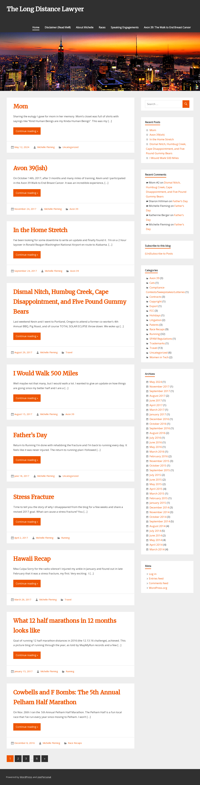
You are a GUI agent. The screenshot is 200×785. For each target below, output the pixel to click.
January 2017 (158, 414)
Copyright (156, 301)
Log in (152, 574)
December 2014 (159, 507)
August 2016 (157, 433)
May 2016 (156, 447)
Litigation (155, 320)
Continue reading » (27, 131)
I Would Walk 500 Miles (45, 373)
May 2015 (156, 484)
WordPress (26, 777)
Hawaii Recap (31, 558)
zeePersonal (44, 777)
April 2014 (156, 544)
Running (65, 537)
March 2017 (157, 409)
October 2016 (158, 424)
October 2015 (158, 465)
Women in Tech (159, 357)
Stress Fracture (33, 497)
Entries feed (156, 578)
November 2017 (159, 386)
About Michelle (84, 27)
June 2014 (156, 535)
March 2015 (157, 493)
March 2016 (157, 451)
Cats (152, 283)
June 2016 (156, 442)
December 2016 (159, 419)
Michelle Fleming (46, 147)
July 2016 (155, 437)
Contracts (155, 296)
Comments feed (158, 583)
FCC (152, 310)
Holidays (155, 315)
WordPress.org (158, 588)
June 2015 (156, 479)
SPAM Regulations (161, 338)
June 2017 (156, 400)
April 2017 (156, 405)
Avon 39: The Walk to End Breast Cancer (167, 27)
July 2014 (155, 531)
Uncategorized (70, 147)
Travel (68, 352)
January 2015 (158, 503)
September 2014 (160, 521)
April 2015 (156, 489)
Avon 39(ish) (30, 168)
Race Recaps (75, 742)
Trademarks (157, 343)
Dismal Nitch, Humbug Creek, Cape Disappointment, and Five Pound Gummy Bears (69, 301)
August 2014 (157, 526)
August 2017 (157, 396)
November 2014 (159, 512)
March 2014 (157, 549)
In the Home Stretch (40, 230)
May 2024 (156, 382)
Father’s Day (30, 435)
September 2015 (160, 470)
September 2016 (160, 428)
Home (35, 27)
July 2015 (155, 475)
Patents (154, 324)
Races (102, 27)
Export (154, 306)
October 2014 (158, 517)
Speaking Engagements (125, 27)
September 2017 (160, 391)
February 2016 (159, 456)
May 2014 (156, 540)
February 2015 (159, 498)
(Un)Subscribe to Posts (159, 253)
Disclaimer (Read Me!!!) (58, 27)
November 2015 (159, 461)
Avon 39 (74, 208)
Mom (20, 106)
